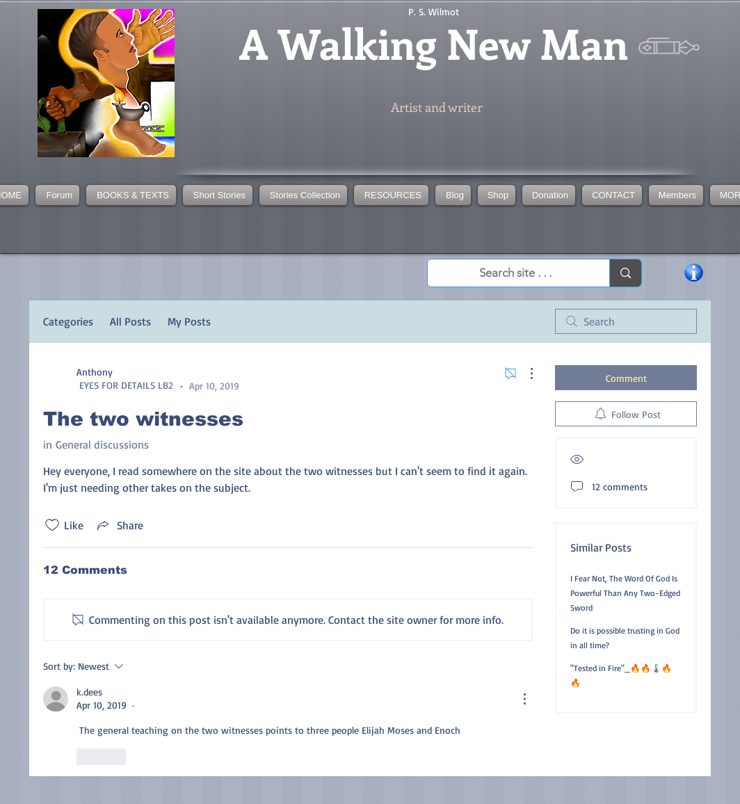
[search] (626, 321)
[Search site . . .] (515, 273)
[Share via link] (119, 525)
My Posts (189, 321)
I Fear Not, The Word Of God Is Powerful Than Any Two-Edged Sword (625, 593)
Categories (68, 321)
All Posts (130, 321)
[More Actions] (524, 373)
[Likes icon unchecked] (52, 525)
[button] (303, 195)
